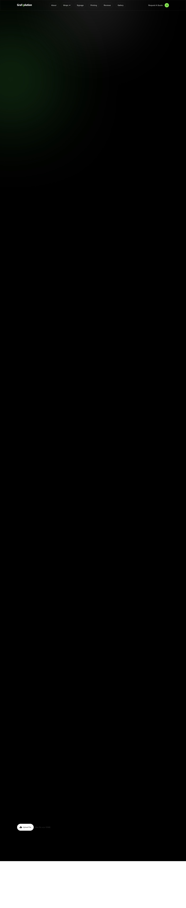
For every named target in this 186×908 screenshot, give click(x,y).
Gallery (120, 5)
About (53, 5)
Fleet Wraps (139, 68)
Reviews (107, 5)
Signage (80, 5)
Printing (94, 5)
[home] (24, 5)
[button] (66, 5)
